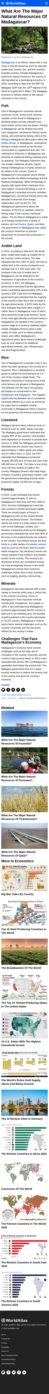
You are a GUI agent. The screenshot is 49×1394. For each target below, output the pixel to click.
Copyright (5, 1347)
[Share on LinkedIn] (23, 690)
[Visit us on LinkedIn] (24, 1372)
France (22, 224)
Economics (27, 695)
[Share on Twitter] (13, 690)
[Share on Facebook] (8, 690)
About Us (5, 1351)
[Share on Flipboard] (3, 690)
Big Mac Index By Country (17, 894)
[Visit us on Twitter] (14, 1372)
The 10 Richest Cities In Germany (22, 1118)
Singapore (25, 395)
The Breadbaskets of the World (21, 967)
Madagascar (8, 62)
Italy (42, 224)
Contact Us (5, 1339)
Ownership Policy (8, 1364)
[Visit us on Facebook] (8, 1372)
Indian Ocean (8, 143)
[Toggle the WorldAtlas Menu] (2, 3)
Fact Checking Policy (9, 1355)
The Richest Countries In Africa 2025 (24, 1153)
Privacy (4, 1343)
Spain (30, 224)
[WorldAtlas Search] (46, 3)
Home (3, 1335)
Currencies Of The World (16, 1188)
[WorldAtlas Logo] (16, 3)
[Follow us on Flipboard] (3, 1372)
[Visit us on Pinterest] (19, 1372)
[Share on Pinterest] (18, 690)
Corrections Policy (8, 1359)
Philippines (7, 395)
